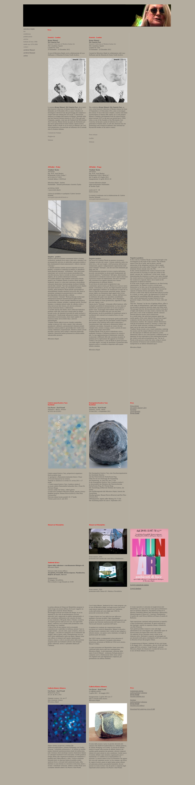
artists (25, 56)
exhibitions (27, 34)
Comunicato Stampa (54, 133)
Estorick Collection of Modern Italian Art (61, 44)
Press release (93, 134)
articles (25, 39)
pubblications (27, 36)
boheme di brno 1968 (30, 42)
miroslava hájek (29, 29)
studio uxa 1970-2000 (30, 44)
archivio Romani (29, 53)
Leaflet (91, 138)
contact (25, 47)
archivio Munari (29, 50)
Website (50, 140)
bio (24, 31)
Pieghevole (51, 136)
